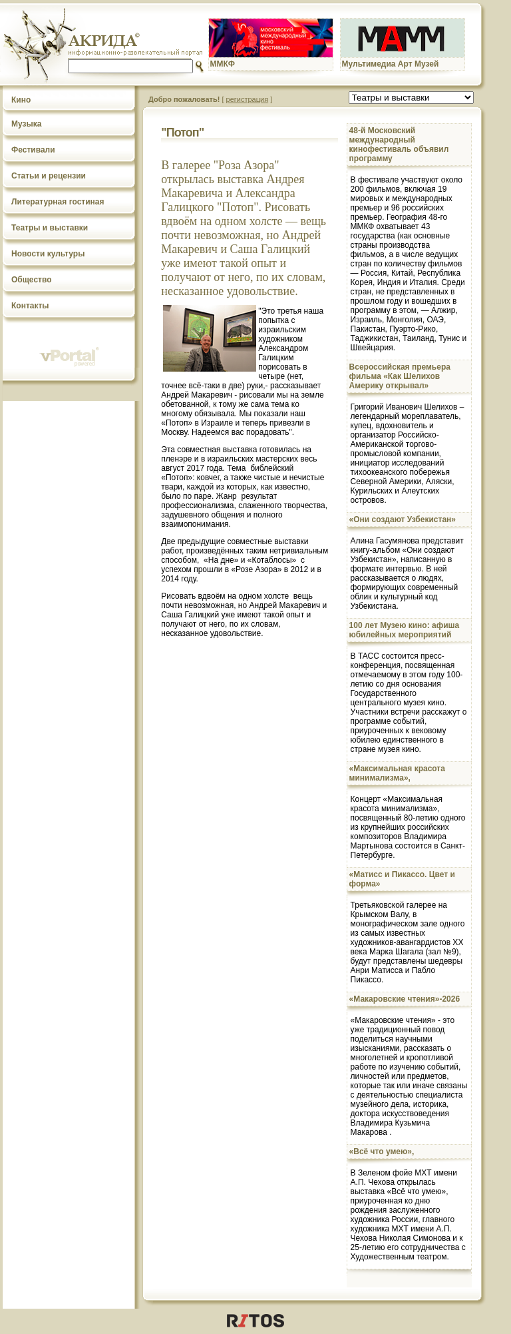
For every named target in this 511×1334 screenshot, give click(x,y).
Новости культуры (48, 253)
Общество (31, 279)
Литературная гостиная (57, 201)
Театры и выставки (49, 227)
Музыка (26, 124)
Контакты (30, 305)
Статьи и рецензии (48, 175)
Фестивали (33, 150)
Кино (21, 100)
